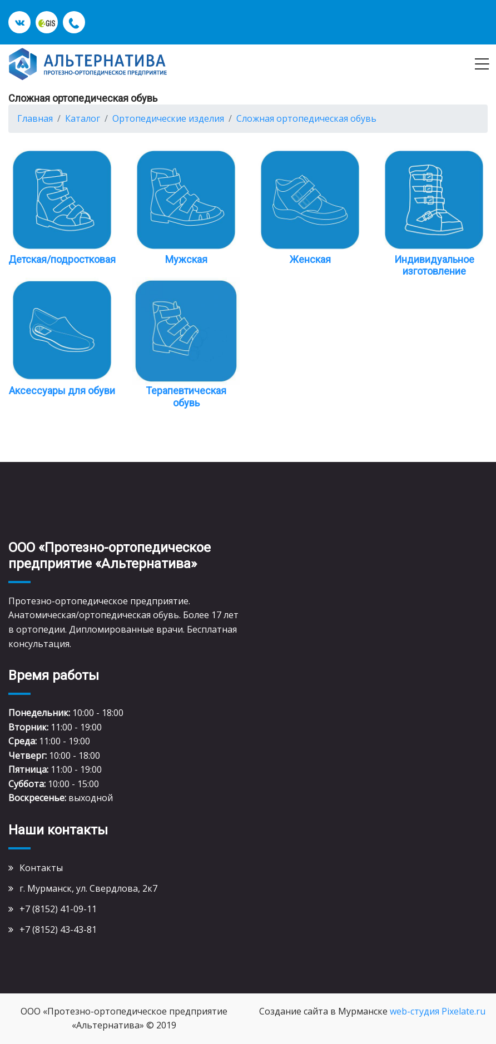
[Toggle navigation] (482, 64)
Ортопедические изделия (168, 118)
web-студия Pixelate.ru (437, 1011)
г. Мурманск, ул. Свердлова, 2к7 (88, 888)
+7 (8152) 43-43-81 (58, 929)
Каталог (82, 118)
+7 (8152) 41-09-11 (58, 909)
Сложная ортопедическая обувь (306, 118)
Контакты (41, 868)
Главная (35, 118)
